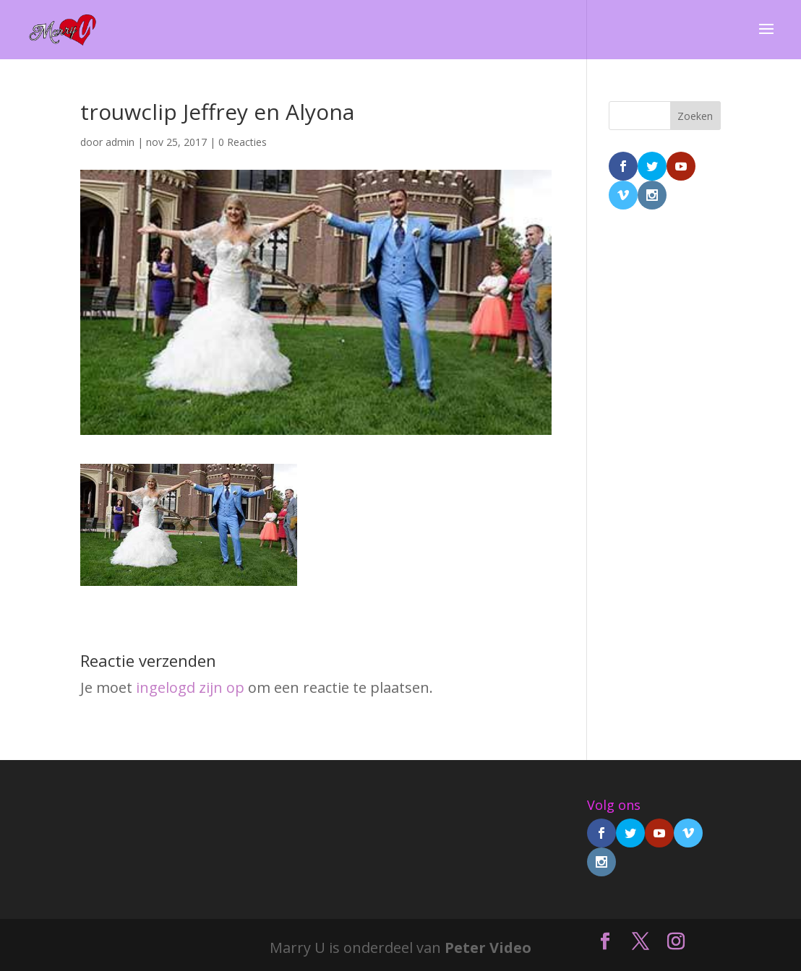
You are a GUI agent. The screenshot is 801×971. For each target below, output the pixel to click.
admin (120, 142)
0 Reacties (242, 142)
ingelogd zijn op (190, 687)
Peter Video (488, 947)
